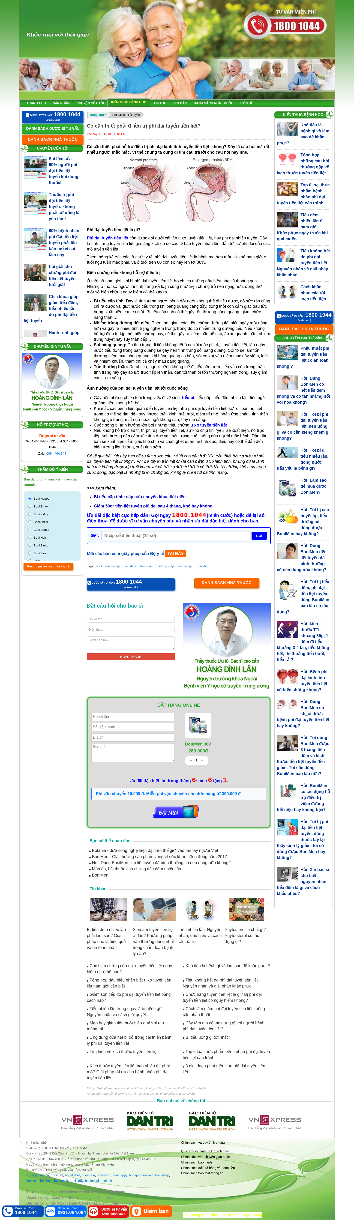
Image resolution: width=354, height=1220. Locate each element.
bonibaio (46, 1181)
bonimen (57, 1175)
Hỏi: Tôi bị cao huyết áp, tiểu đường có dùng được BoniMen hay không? (303, 521)
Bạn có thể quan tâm (110, 840)
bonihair (106, 1181)
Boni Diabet (41, 529)
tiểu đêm (130, 566)
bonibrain (88, 1175)
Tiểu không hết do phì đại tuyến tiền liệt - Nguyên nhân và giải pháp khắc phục (303, 263)
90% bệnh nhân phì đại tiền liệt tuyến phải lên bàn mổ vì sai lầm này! (64, 242)
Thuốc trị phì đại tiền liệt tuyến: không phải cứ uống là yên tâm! (64, 206)
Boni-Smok (41, 506)
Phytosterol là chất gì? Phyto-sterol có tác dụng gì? (245, 935)
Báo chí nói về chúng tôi (181, 1100)
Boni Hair (40, 537)
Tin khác (98, 888)
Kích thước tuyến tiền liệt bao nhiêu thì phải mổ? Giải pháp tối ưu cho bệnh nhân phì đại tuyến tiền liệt (128, 1072)
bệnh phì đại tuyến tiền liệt (174, 566)
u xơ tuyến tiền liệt (108, 566)
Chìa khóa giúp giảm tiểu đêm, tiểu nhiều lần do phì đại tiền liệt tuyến (51, 308)
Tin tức (159, 103)
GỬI (259, 536)
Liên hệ (246, 103)
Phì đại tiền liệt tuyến (126, 114)
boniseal (32, 1181)
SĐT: (95, 535)
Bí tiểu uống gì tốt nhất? (206, 1037)
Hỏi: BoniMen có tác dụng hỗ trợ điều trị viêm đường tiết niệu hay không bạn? (303, 797)
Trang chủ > (97, 114)
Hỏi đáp (180, 103)
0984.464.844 (56, 453)
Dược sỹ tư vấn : (53, 114)
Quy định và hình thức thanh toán (205, 1151)
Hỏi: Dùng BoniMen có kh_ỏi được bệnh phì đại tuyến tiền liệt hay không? (303, 713)
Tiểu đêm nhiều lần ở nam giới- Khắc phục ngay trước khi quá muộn (302, 227)
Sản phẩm (61, 103)
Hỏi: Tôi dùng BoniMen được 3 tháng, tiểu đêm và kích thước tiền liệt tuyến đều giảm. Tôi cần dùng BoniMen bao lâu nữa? (303, 755)
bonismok (61, 1181)
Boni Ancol (41, 521)
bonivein (147, 1175)
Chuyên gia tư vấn (53, 347)
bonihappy (120, 1175)
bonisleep (162, 1175)
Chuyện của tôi (90, 103)
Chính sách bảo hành (196, 1162)
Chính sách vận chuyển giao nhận (205, 1157)
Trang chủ (36, 103)
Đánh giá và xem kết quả (48, 566)
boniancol (92, 1181)
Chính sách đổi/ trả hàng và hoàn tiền (208, 1168)
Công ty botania (37, 1175)
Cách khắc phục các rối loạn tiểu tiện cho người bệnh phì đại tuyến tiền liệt (301, 299)
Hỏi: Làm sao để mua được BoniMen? (313, 486)
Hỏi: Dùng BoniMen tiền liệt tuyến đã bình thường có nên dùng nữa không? (160, 862)
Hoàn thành (130, 657)
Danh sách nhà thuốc (214, 103)
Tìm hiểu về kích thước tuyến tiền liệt (122, 1051)
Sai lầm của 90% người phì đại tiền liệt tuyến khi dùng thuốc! (63, 170)
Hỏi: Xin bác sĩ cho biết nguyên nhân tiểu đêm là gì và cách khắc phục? (303, 881)
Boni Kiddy (41, 514)
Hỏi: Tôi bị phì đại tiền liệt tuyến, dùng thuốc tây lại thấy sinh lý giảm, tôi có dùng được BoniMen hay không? (302, 839)
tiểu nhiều (146, 566)
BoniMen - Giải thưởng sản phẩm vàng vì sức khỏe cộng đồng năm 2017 (158, 856)
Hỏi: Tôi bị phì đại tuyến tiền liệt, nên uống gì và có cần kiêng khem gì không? (303, 426)
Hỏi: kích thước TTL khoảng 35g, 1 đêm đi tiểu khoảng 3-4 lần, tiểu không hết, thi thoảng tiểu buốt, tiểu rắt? (303, 641)
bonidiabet (72, 1175)
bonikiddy (76, 1181)
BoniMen (202, 566)
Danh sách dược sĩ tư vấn (52, 129)
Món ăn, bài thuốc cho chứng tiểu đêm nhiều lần (135, 869)
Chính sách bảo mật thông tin (202, 1173)
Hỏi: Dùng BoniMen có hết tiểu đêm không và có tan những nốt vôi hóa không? (303, 390)
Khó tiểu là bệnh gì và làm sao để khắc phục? (226, 965)
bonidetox (104, 1175)
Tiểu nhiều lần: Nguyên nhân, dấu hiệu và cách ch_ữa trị (200, 935)
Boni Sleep (41, 545)
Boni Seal (40, 553)
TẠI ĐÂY (175, 553)
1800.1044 (189, 515)
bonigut (134, 1175)
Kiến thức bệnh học (128, 102)
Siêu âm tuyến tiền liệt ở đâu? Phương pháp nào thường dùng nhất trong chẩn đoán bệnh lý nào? (153, 941)
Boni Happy (41, 498)
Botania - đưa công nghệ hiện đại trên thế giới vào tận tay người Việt (153, 850)
